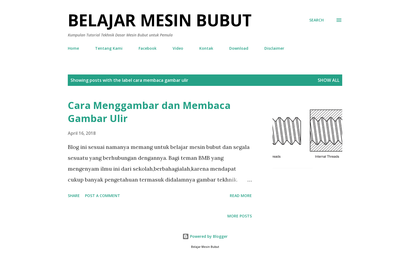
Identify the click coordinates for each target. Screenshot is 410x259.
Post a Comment (102, 195)
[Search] (316, 20)
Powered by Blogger (205, 236)
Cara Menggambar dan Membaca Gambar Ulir (149, 112)
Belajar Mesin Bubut (160, 20)
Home (73, 48)
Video (178, 48)
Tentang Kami (109, 48)
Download (238, 48)
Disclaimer (274, 48)
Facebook (148, 48)
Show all (328, 80)
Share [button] (74, 195)
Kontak (206, 48)
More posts (239, 216)
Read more (241, 195)
